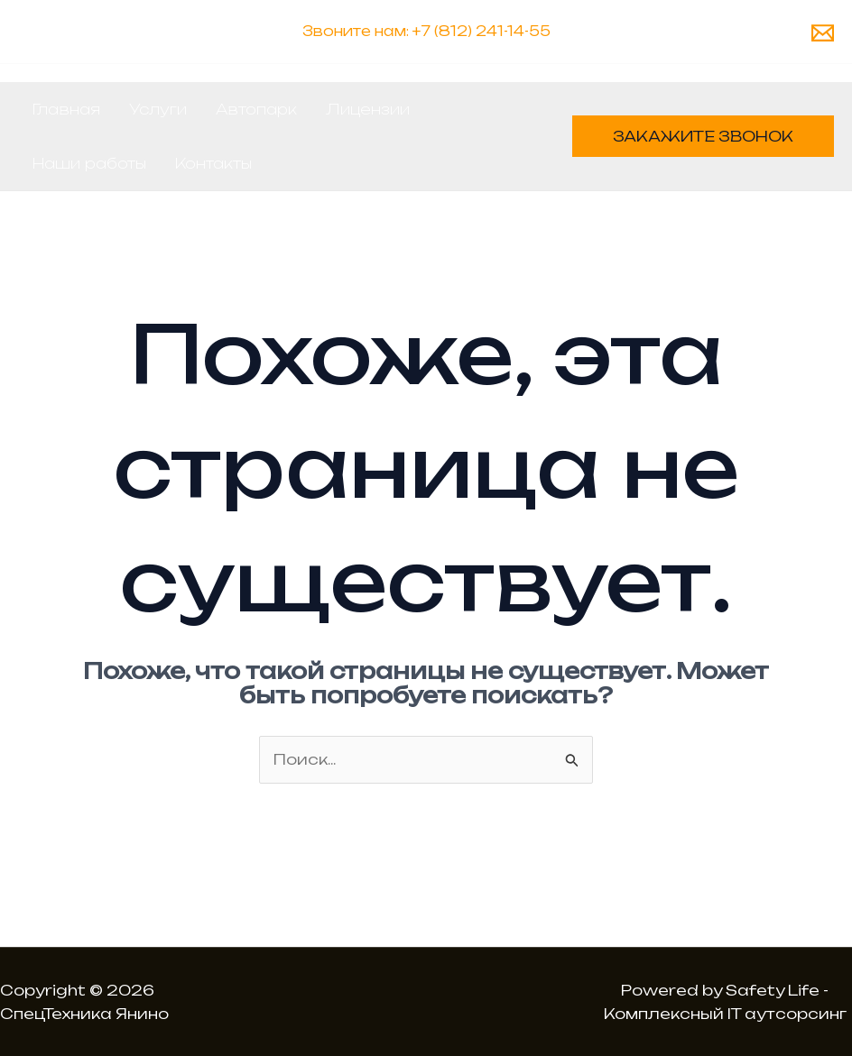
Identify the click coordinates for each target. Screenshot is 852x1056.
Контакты (213, 163)
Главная (66, 109)
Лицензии (368, 109)
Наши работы (89, 163)
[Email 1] (822, 33)
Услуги (158, 109)
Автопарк (256, 109)
